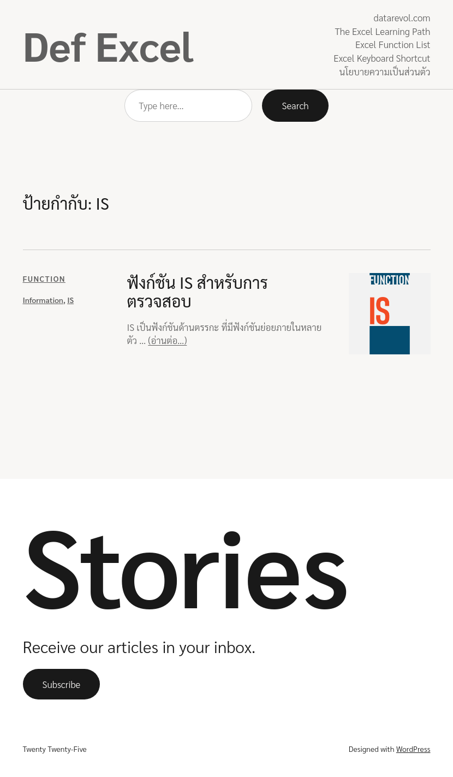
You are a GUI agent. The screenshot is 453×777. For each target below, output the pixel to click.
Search (295, 105)
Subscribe (62, 684)
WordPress (413, 749)
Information (43, 300)
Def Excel (108, 44)
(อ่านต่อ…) (167, 340)
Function (44, 278)
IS (70, 300)
